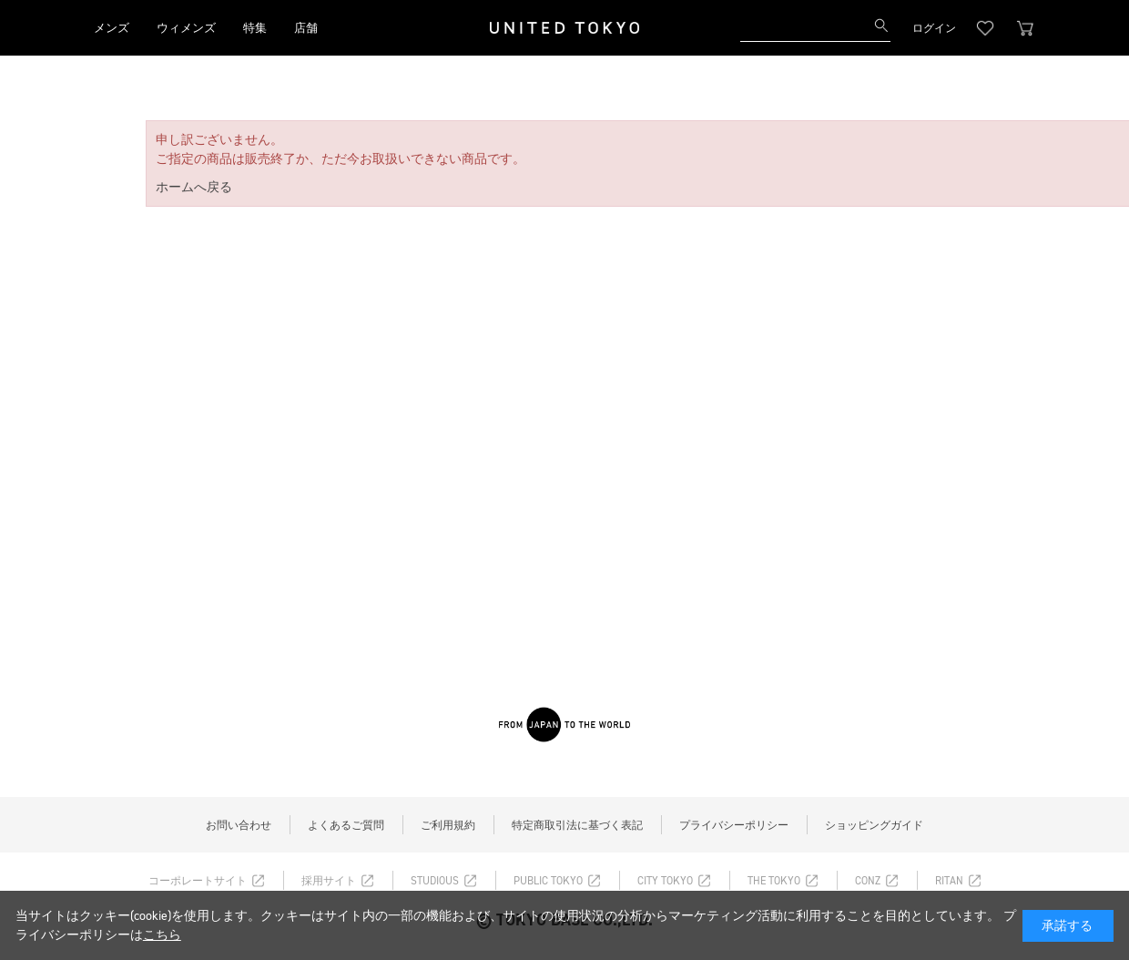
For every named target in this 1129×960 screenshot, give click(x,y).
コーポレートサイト (197, 880)
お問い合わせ (238, 825)
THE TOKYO (774, 880)
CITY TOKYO (665, 880)
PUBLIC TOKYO (548, 880)
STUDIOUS (435, 880)
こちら (162, 935)
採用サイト (328, 880)
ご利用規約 (448, 825)
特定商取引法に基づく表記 (577, 825)
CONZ (867, 880)
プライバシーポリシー (733, 825)
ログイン (934, 28)
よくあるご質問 (346, 825)
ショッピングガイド (874, 825)
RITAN (949, 880)
